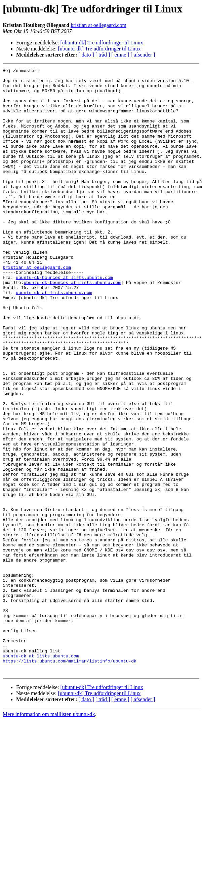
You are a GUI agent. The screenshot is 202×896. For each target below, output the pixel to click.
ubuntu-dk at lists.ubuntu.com (54, 338)
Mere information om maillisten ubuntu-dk (49, 835)
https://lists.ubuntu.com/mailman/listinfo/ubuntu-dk (69, 780)
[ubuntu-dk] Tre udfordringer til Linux (101, 42)
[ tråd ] (102, 55)
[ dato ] (86, 55)
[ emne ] (120, 55)
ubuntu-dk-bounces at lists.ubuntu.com (64, 320)
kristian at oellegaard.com (98, 25)
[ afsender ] (143, 55)
